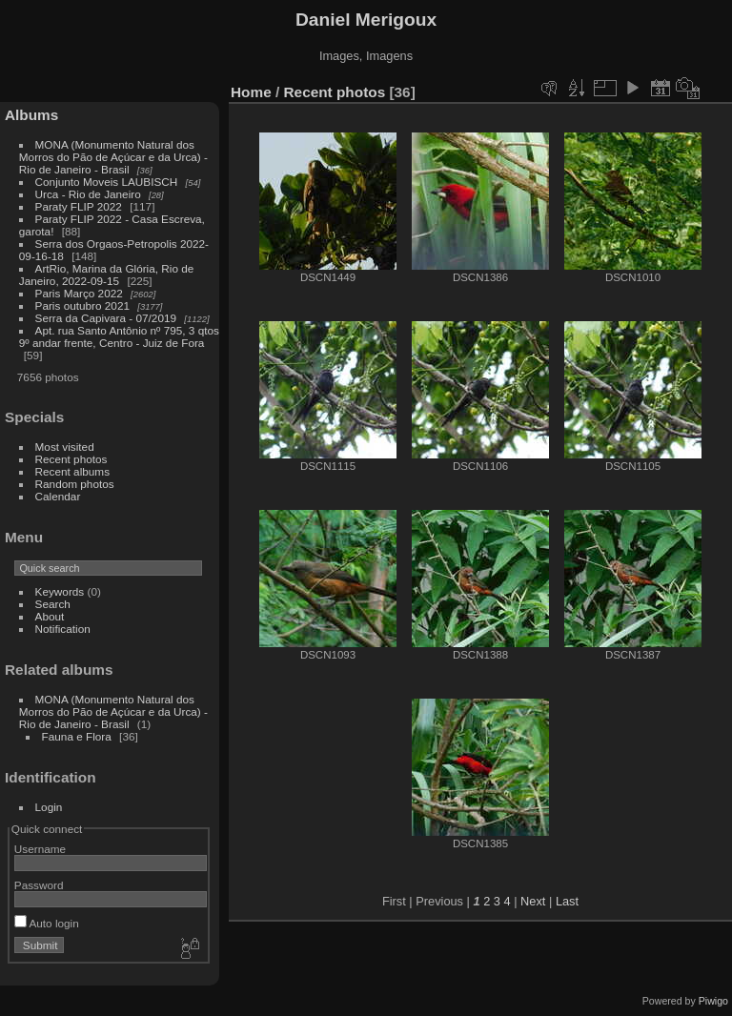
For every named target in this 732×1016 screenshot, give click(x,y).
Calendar (58, 496)
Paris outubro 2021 (82, 305)
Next (532, 901)
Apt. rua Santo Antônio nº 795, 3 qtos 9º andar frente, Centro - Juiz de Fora (119, 336)
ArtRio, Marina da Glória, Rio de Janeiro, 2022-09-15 (106, 274)
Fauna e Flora (77, 736)
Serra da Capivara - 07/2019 (105, 318)
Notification (63, 628)
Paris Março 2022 (79, 293)
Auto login (46, 923)
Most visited (64, 446)
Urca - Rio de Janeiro (88, 194)
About (50, 616)
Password (39, 885)
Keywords (60, 591)
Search (53, 604)
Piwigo (713, 1000)
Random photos (74, 484)
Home (251, 92)
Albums (31, 115)
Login (49, 807)
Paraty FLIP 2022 (78, 206)
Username (40, 849)
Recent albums (72, 471)
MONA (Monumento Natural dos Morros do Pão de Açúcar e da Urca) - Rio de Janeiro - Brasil (113, 156)
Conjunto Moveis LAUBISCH (108, 181)
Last (567, 901)
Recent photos (71, 459)
